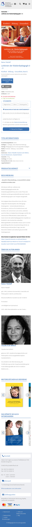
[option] (16, 395)
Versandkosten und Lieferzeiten (11, 488)
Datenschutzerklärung (20, 122)
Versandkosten (10, 98)
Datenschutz (6, 515)
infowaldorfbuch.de (11, 465)
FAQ (19, 515)
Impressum (6, 512)
